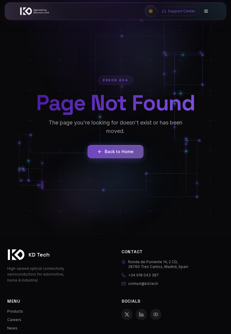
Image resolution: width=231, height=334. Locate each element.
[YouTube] (155, 314)
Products (15, 311)
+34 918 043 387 (140, 275)
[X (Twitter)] (127, 314)
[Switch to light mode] (151, 11)
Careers (14, 319)
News (12, 328)
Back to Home (115, 151)
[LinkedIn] (141, 314)
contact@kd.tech (140, 283)
